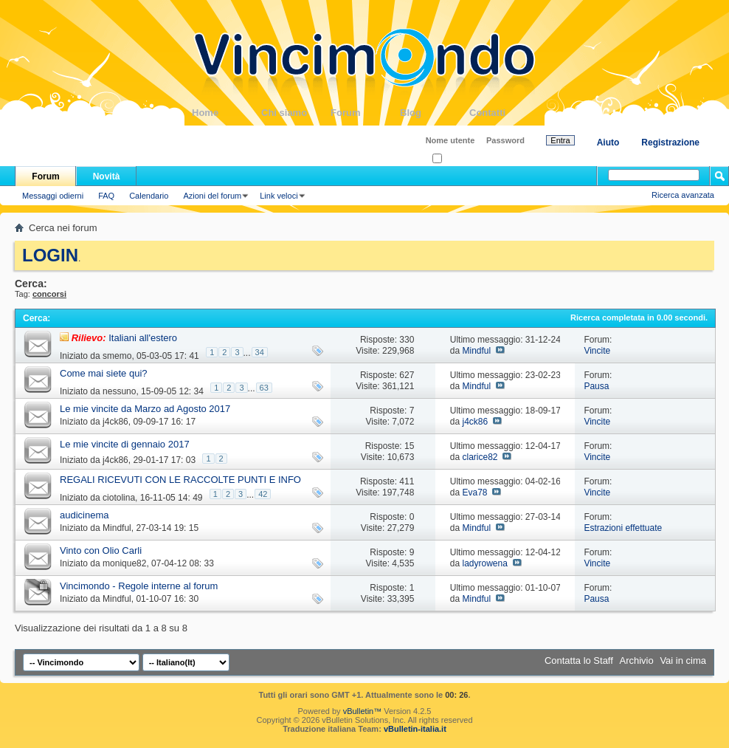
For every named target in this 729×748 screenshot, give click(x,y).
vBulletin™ (362, 711)
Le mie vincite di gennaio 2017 (125, 444)
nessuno (119, 391)
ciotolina (119, 498)
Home (226, 113)
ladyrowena (484, 563)
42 (262, 494)
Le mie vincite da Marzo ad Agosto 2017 (145, 408)
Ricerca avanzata (683, 195)
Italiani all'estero (142, 337)
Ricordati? (454, 159)
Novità (106, 176)
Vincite (597, 351)
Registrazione (670, 142)
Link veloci (278, 195)
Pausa (596, 386)
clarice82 (479, 457)
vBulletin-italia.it (415, 728)
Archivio (637, 660)
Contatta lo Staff (579, 660)
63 (264, 387)
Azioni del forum (212, 195)
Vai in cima (683, 660)
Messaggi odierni (52, 195)
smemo (117, 356)
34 (259, 352)
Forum (365, 113)
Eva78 (474, 492)
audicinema (84, 515)
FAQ (106, 195)
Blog (434, 113)
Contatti (504, 113)
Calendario (148, 195)
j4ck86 (115, 421)
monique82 (124, 563)
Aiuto (608, 142)
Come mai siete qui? (104, 373)
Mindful (476, 351)
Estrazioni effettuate (623, 528)
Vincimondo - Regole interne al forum (139, 585)
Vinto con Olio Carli (101, 550)
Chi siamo (296, 113)
